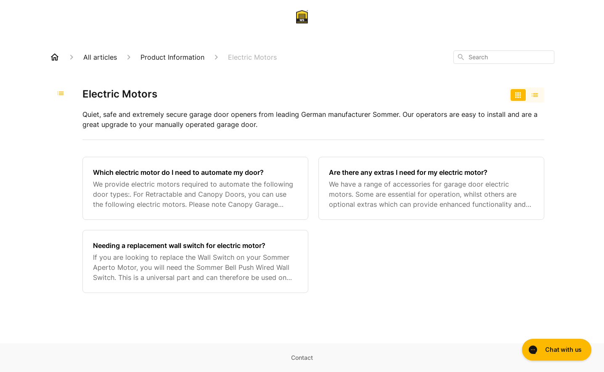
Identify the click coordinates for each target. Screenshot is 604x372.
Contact (302, 357)
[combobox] (503, 57)
